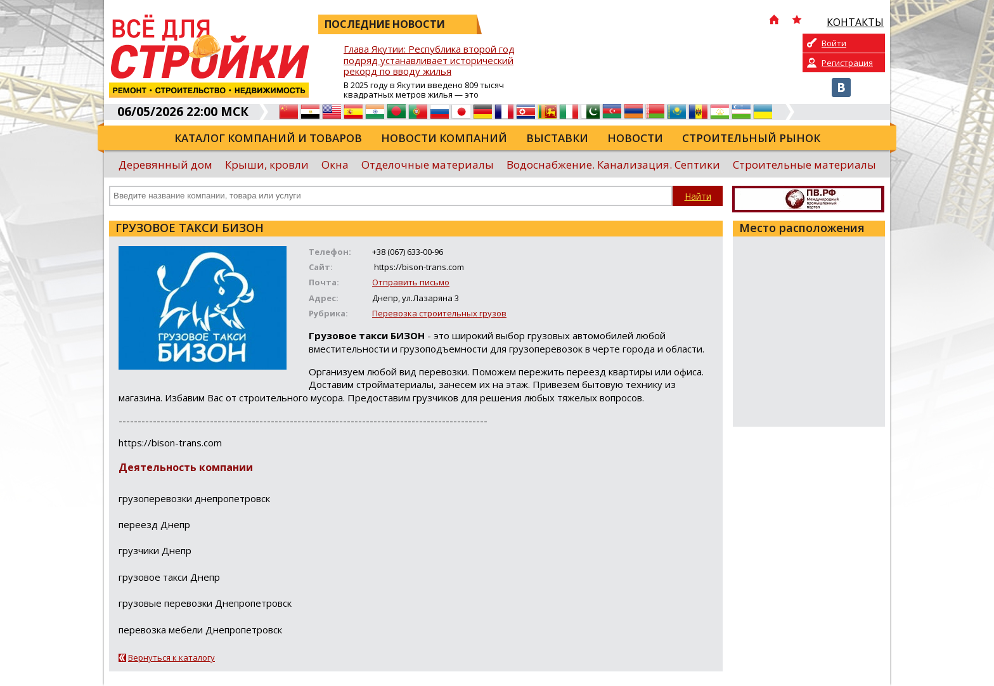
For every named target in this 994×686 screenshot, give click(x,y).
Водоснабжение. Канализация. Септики (613, 164)
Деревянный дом (165, 164)
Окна (335, 164)
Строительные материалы (804, 164)
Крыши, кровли (267, 164)
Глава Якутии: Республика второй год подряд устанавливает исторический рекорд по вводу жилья (429, 60)
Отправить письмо (410, 282)
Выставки (557, 138)
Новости (635, 138)
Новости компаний (444, 138)
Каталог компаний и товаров (268, 138)
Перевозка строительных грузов (439, 313)
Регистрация (847, 62)
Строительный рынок (751, 138)
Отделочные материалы (427, 164)
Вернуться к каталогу (171, 657)
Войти (834, 43)
